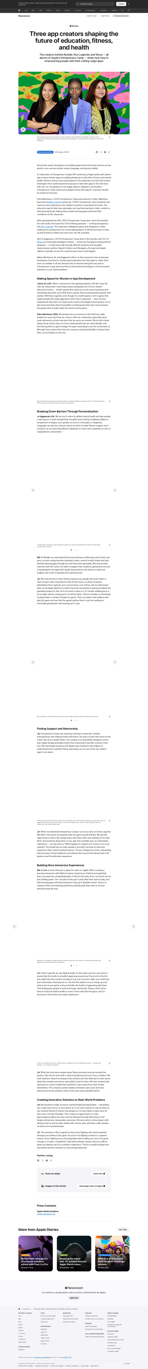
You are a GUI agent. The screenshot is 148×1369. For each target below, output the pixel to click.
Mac (19, 1319)
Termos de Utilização (56, 1366)
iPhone (20, 1324)
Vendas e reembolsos (72, 1366)
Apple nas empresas (91, 1316)
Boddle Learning (53, 202)
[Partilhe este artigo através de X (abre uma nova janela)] (101, 152)
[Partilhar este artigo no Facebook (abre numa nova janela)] (97, 152)
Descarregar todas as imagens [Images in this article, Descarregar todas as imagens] (91, 1186)
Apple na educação (91, 1326)
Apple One (44, 1329)
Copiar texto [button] (98, 1174)
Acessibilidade (111, 1316)
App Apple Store (68, 1316)
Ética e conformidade (114, 1348)
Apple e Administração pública (94, 1337)
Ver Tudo (123, 1229)
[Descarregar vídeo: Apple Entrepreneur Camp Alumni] (109, 137)
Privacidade (111, 1322)
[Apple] (19, 10)
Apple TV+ (44, 1332)
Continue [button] (121, 4)
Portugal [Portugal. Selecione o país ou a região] (127, 1363)
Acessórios (21, 1339)
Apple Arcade (45, 1338)
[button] (95, 4)
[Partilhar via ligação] (109, 152)
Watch (20, 1327)
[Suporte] (114, 10)
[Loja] (26, 10)
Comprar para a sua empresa (94, 1319)
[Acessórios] (103, 10)
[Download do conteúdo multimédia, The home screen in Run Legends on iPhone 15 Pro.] (109, 738)
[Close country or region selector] (129, 4)
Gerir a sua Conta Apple (48, 1316)
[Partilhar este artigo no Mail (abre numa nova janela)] (105, 152)
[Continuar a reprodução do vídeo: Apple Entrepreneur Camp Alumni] (23, 129)
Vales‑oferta (22, 1342)
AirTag (20, 1336)
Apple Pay (21, 1349)
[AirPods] (67, 10)
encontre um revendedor (42, 1357)
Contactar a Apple (113, 1351)
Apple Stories (105, 16)
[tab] (71, 572)
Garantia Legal (112, 1343)
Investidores (111, 1345)
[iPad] (40, 10)
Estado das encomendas (70, 1319)
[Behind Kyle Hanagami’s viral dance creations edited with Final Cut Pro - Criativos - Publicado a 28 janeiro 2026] (35, 1253)
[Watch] (58, 10)
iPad (19, 1322)
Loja (19, 1316)
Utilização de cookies (41, 1366)
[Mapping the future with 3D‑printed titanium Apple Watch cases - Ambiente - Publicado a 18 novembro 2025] (74, 1253)
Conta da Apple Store (47, 1319)
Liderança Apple (112, 1337)
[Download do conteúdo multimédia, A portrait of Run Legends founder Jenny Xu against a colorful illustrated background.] (109, 1075)
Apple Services (91, 16)
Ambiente (110, 1319)
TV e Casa (21, 1333)
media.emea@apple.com (46, 1214)
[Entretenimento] (90, 10)
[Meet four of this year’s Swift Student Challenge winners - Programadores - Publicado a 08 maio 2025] (112, 1253)
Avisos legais (85, 1366)
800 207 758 (67, 1357)
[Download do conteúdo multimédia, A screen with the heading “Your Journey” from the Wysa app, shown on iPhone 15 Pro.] (109, 567)
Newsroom (24, 16)
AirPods (20, 1330)
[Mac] (33, 10)
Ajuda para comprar (69, 1322)
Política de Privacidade (25, 1366)
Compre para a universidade (94, 1329)
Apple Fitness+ (45, 1341)
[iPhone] (49, 10)
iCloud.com (44, 1322)
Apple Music (44, 1335)
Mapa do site (95, 1366)
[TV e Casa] (77, 10)
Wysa (39, 242)
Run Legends (47, 226)
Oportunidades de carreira (115, 1340)
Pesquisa (121, 16)
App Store (44, 1344)
